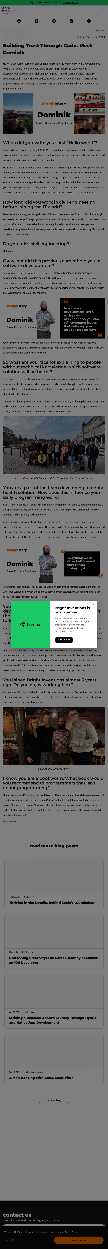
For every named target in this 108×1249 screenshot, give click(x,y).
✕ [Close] (94, 604)
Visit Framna (64, 640)
